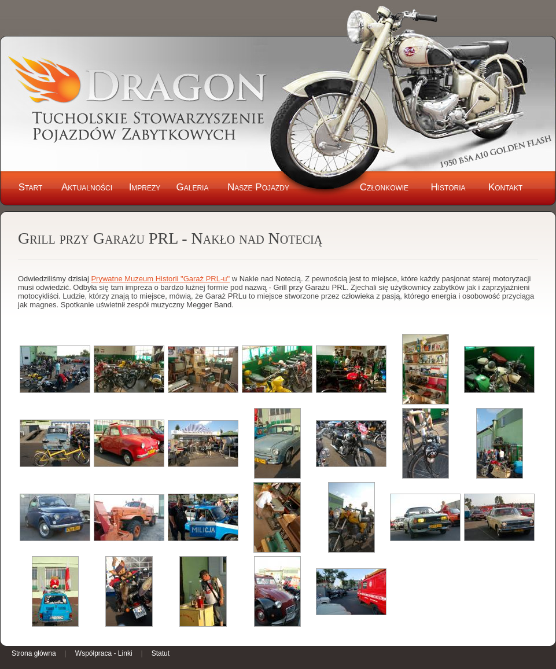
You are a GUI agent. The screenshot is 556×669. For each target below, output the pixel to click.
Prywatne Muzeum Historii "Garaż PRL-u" (160, 278)
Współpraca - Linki (103, 653)
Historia (447, 187)
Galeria (192, 187)
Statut (161, 653)
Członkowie (384, 187)
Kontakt (505, 187)
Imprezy (145, 187)
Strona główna (34, 653)
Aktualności (86, 187)
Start (31, 187)
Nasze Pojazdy (258, 187)
